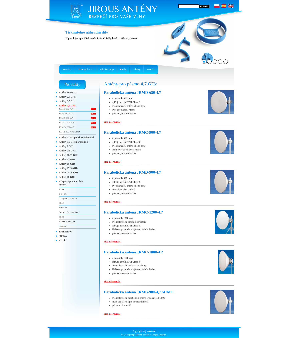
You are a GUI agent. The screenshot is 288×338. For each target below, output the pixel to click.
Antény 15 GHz (67, 164)
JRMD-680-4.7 (66, 109)
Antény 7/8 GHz (67, 150)
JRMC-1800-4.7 (66, 127)
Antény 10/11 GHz (68, 155)
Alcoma (62, 226)
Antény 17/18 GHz (68, 168)
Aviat (61, 189)
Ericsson (63, 207)
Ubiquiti (63, 194)
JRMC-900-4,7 (66, 113)
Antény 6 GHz (66, 146)
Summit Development (69, 212)
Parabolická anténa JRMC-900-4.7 (132, 132)
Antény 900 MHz (67, 92)
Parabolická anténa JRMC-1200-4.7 (133, 212)
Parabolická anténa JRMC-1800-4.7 (133, 252)
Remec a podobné (67, 221)
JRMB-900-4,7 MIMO (69, 131)
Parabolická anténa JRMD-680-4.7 (132, 92)
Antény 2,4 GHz (67, 97)
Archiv (62, 240)
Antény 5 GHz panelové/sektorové (76, 137)
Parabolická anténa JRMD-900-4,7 (132, 172)
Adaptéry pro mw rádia (71, 181)
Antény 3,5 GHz (67, 101)
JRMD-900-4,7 (66, 118)
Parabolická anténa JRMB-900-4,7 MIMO (138, 292)
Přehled (62, 184)
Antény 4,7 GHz (67, 105)
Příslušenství (65, 231)
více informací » (112, 122)
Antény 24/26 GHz (68, 172)
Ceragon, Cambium (68, 198)
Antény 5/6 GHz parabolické (73, 142)
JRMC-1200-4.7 (66, 122)
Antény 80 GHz (67, 177)
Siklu (61, 216)
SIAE (61, 203)
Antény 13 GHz (67, 159)
